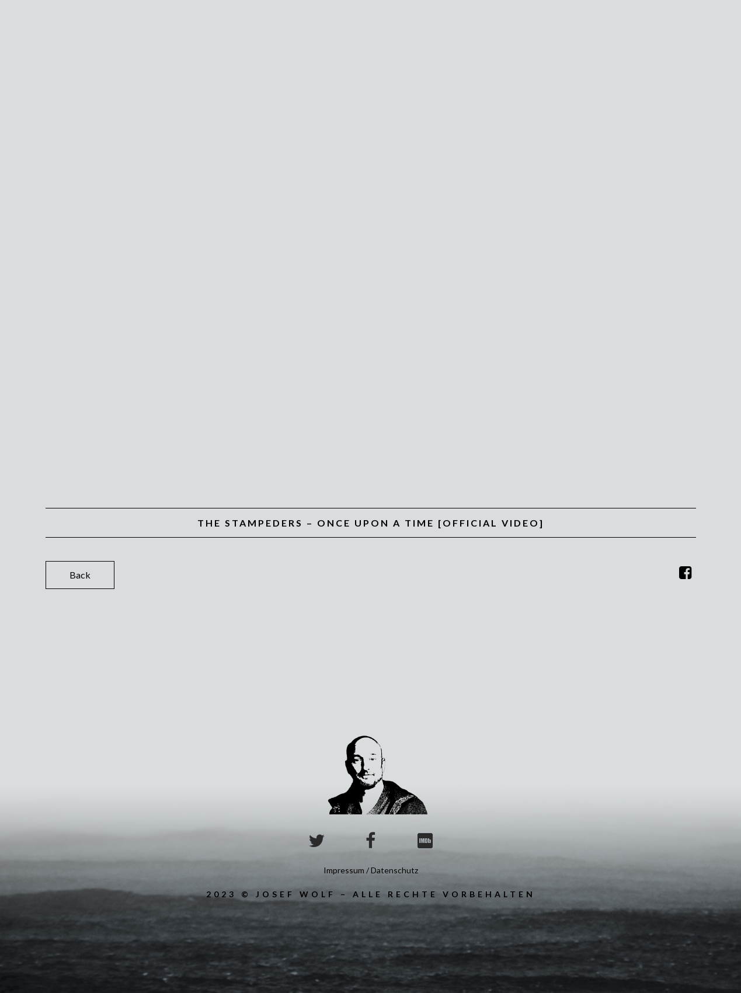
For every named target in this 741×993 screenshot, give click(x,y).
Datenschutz (394, 870)
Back (80, 574)
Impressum (343, 870)
